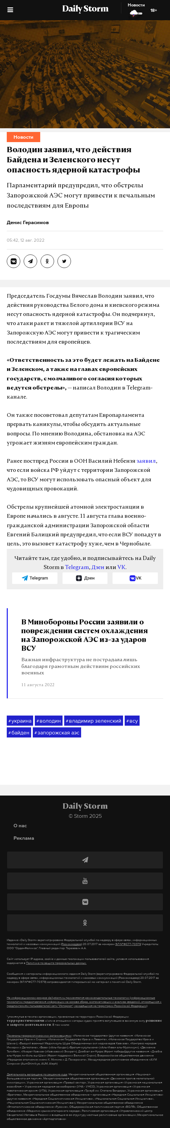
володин (49, 721)
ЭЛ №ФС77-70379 (128, 944)
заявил (146, 461)
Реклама (24, 838)
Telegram (77, 567)
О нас (20, 825)
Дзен (97, 567)
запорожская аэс (56, 732)
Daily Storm (85, 9)
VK (121, 567)
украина (19, 721)
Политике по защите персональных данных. (56, 963)
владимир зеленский (93, 721)
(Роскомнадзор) (71, 944)
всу (132, 721)
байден (18, 732)
